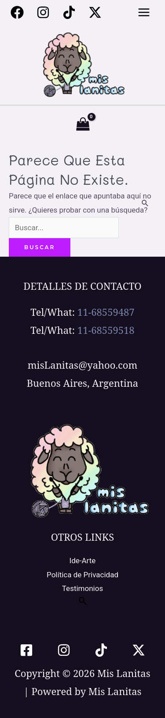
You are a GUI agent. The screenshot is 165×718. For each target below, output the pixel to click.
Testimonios (82, 588)
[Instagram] (43, 12)
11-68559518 (106, 330)
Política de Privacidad (82, 574)
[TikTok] (101, 650)
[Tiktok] (69, 12)
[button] (82, 602)
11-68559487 (106, 311)
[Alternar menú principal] (144, 12)
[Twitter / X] (95, 12)
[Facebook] (17, 12)
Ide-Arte (83, 560)
